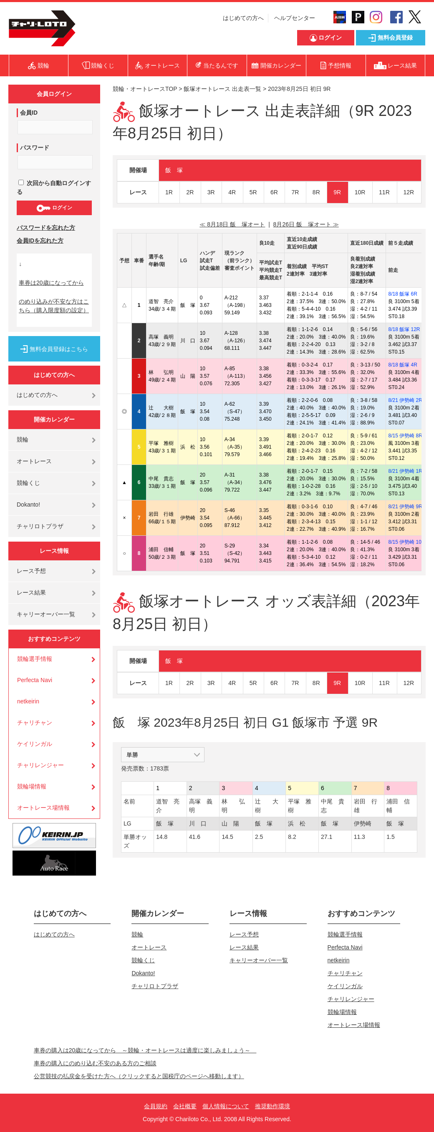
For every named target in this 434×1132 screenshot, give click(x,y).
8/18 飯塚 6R (402, 294)
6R (274, 192)
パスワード (34, 147)
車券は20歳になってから (51, 282)
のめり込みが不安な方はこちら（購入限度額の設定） (54, 306)
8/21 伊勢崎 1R (405, 471)
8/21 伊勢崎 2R (405, 400)
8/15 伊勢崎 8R (405, 436)
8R (316, 192)
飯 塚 (174, 170)
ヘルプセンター (294, 18)
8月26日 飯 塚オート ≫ (306, 224)
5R (253, 192)
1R (169, 192)
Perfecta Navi (34, 680)
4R (232, 192)
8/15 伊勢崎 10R (406, 542)
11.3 (359, 836)
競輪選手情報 (34, 658)
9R (337, 192)
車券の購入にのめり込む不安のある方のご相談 (95, 1063)
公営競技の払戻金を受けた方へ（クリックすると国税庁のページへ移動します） (139, 1076)
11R (384, 192)
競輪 (22, 439)
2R (190, 192)
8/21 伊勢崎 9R (405, 507)
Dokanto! (28, 504)
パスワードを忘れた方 (46, 227)
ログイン (54, 208)
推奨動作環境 (272, 1106)
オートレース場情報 (43, 807)
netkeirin (28, 701)
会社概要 (185, 1106)
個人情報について (225, 1106)
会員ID (29, 112)
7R (295, 192)
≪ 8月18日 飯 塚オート (232, 224)
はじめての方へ (243, 18)
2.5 (259, 836)
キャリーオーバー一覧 (46, 614)
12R (409, 192)
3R (211, 192)
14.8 (161, 836)
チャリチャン (34, 722)
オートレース (34, 461)
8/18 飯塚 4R (402, 365)
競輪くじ (28, 482)
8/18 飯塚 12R (404, 329)
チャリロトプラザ (40, 526)
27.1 (326, 836)
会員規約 (155, 1106)
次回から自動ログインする (54, 187)
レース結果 (31, 592)
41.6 (194, 836)
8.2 (292, 836)
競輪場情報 (31, 786)
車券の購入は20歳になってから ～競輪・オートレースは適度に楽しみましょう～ (145, 1050)
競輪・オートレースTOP (145, 88)
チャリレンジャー (40, 765)
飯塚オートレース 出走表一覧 (222, 88)
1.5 (390, 836)
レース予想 (31, 570)
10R (360, 192)
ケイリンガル (34, 743)
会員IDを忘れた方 (40, 240)
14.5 (227, 836)
